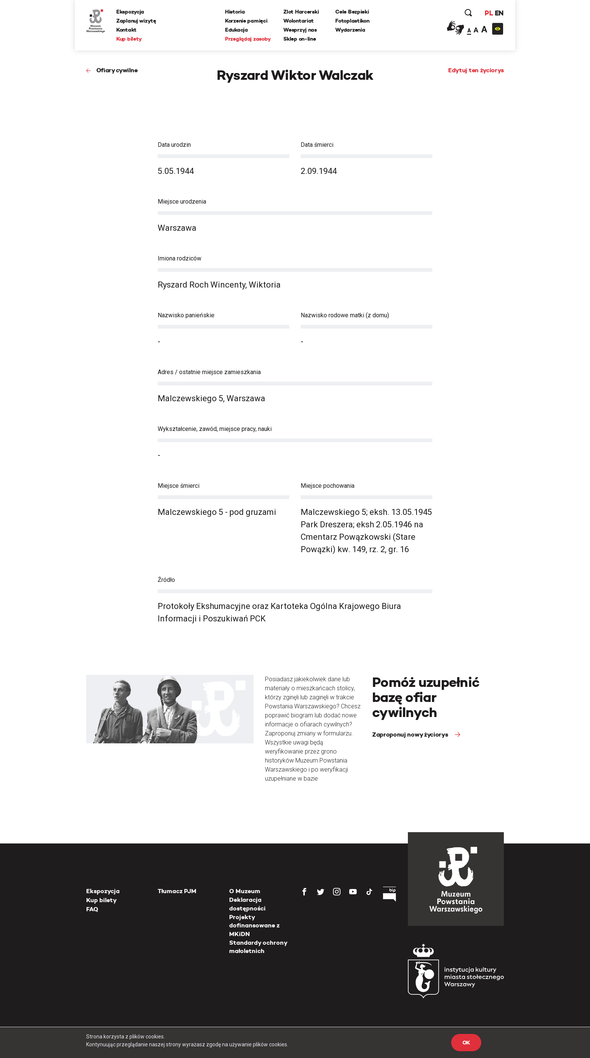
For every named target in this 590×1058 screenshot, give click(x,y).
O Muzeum (244, 891)
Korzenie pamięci (246, 20)
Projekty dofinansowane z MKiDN (254, 925)
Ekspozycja (130, 11)
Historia (235, 11)
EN (499, 13)
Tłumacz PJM (177, 891)
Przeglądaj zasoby (248, 38)
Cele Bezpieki (352, 11)
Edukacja (236, 29)
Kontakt (126, 29)
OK (466, 1042)
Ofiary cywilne (117, 70)
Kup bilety (129, 38)
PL (489, 13)
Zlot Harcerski (301, 11)
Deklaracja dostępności (247, 904)
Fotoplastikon (352, 20)
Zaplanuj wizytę (136, 20)
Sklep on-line (299, 38)
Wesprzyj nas (300, 29)
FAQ (92, 909)
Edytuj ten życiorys (476, 70)
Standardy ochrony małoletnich (258, 947)
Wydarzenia (350, 29)
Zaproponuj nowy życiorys (410, 734)
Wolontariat (298, 20)
